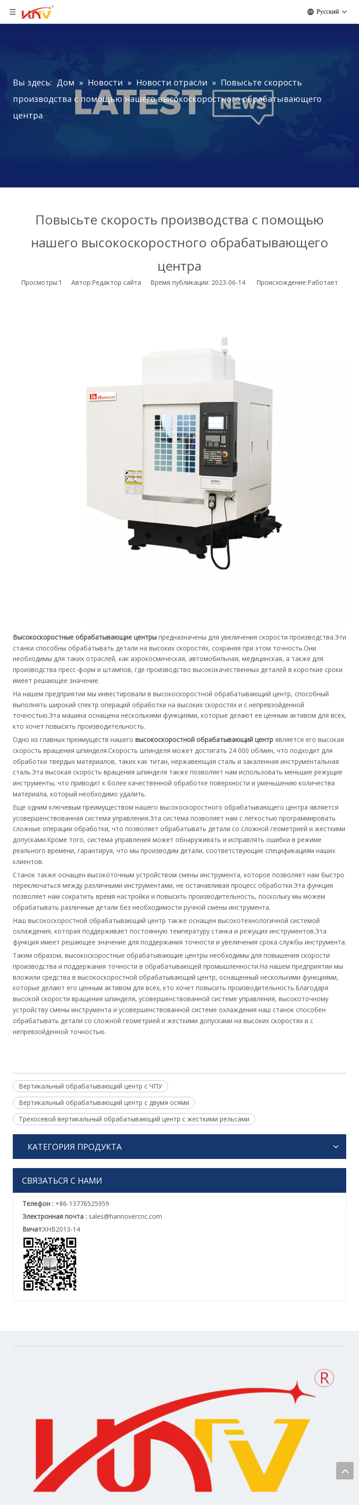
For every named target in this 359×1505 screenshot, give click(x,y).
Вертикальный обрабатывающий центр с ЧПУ (90, 1086)
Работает (322, 282)
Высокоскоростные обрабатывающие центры (85, 637)
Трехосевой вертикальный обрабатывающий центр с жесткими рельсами (134, 1119)
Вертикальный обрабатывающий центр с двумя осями (104, 1102)
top (345, 1470)
